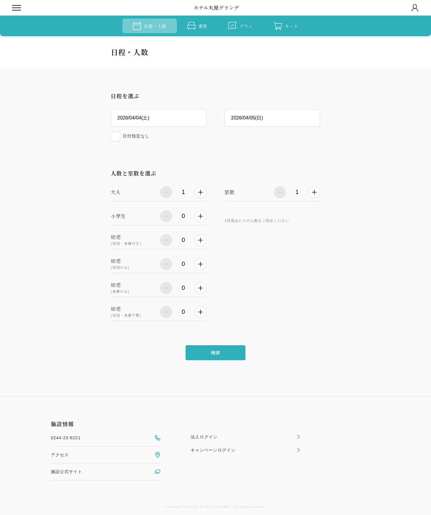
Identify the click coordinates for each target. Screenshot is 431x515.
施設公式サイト (106, 472)
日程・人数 (149, 26)
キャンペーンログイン (246, 450)
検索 (215, 352)
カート (286, 26)
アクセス (106, 455)
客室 (197, 26)
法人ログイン (246, 437)
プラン (240, 26)
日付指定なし (136, 136)
